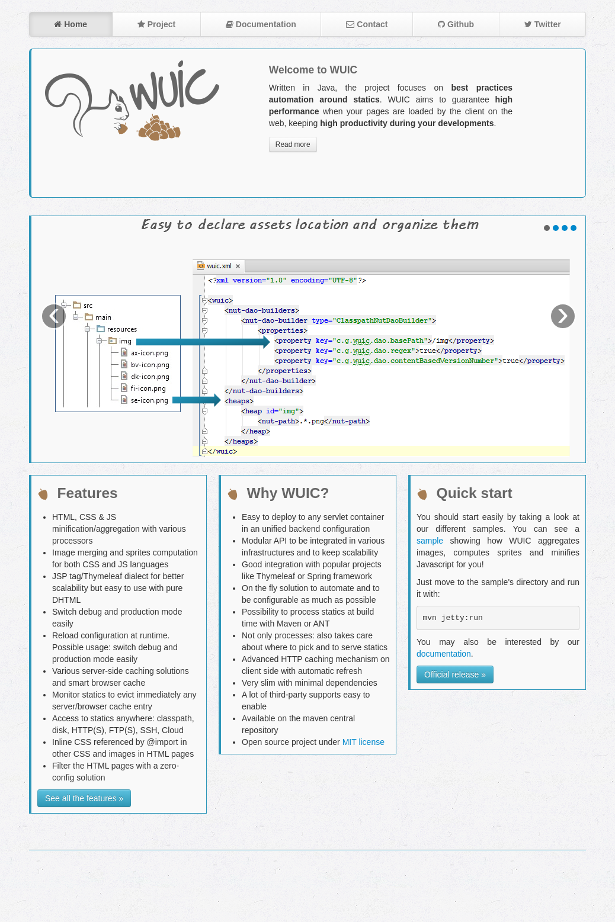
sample (430, 540)
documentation (444, 653)
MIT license (363, 742)
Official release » (455, 674)
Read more (293, 144)
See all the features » (84, 798)
